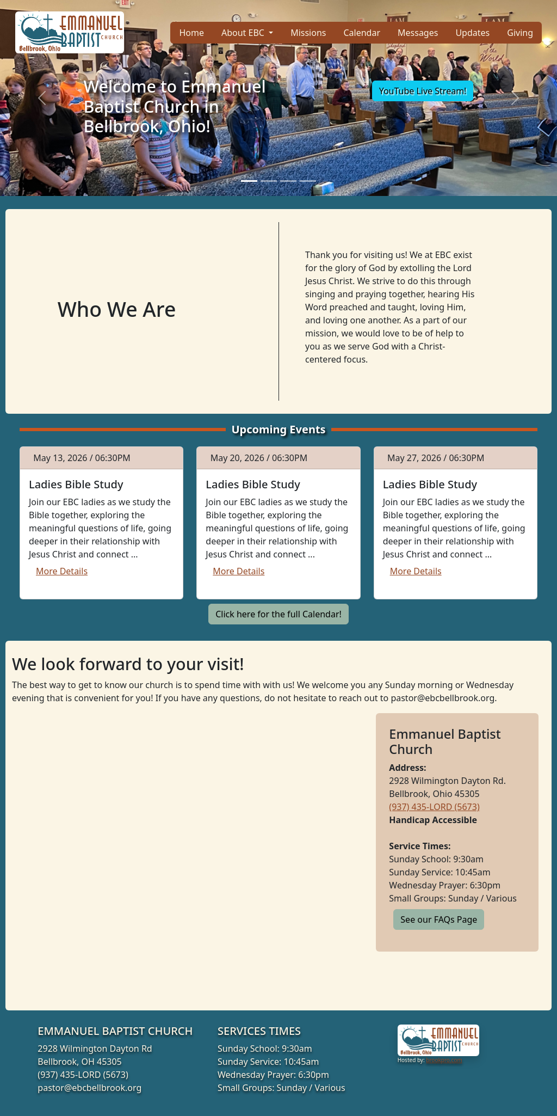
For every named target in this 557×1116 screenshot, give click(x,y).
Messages (418, 33)
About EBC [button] (244, 33)
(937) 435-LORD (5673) (434, 807)
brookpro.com (444, 1060)
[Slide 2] (269, 181)
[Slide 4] (308, 181)
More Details (62, 571)
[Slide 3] (288, 181)
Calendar (361, 33)
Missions (308, 33)
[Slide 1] (249, 181)
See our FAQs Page (438, 919)
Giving (520, 33)
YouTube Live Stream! (423, 91)
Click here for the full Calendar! (278, 614)
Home (191, 33)
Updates (472, 33)
